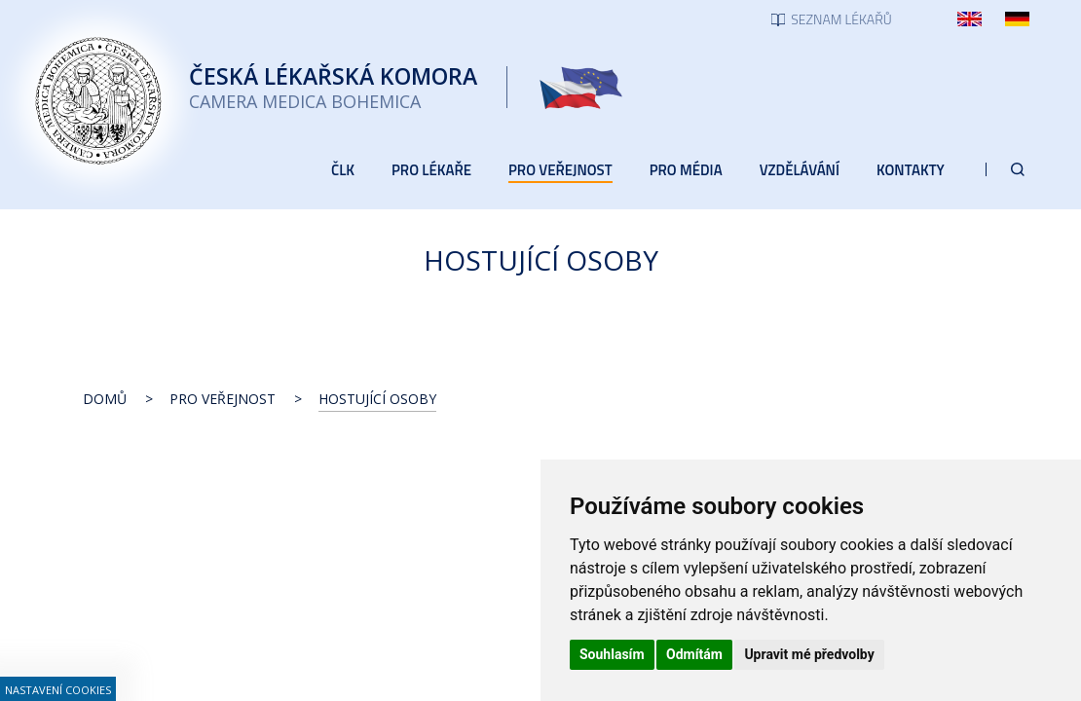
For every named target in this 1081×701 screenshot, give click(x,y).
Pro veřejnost (222, 398)
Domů (105, 398)
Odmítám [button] (694, 654)
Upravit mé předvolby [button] (809, 654)
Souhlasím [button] (612, 654)
